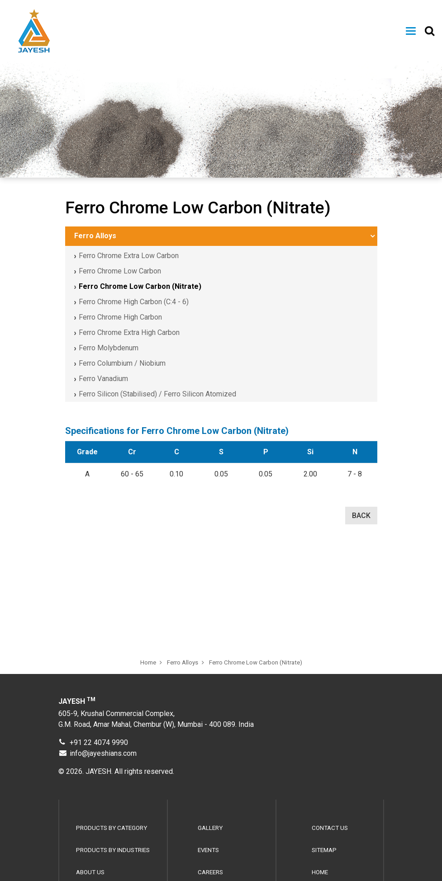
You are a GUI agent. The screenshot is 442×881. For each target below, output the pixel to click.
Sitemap (324, 850)
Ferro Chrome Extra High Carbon (129, 332)
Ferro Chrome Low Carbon (120, 271)
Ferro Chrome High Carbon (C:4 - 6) (134, 301)
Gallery (210, 827)
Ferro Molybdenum (108, 348)
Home (148, 665)
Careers (210, 872)
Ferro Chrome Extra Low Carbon (129, 255)
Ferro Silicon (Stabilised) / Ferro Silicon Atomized (157, 394)
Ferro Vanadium (103, 378)
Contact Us (330, 827)
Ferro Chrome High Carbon (120, 317)
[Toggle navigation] (410, 31)
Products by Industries (113, 850)
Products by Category (111, 827)
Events (208, 850)
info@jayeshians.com (103, 753)
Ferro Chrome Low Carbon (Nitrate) (140, 286)
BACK (361, 515)
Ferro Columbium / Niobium (122, 363)
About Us (90, 872)
